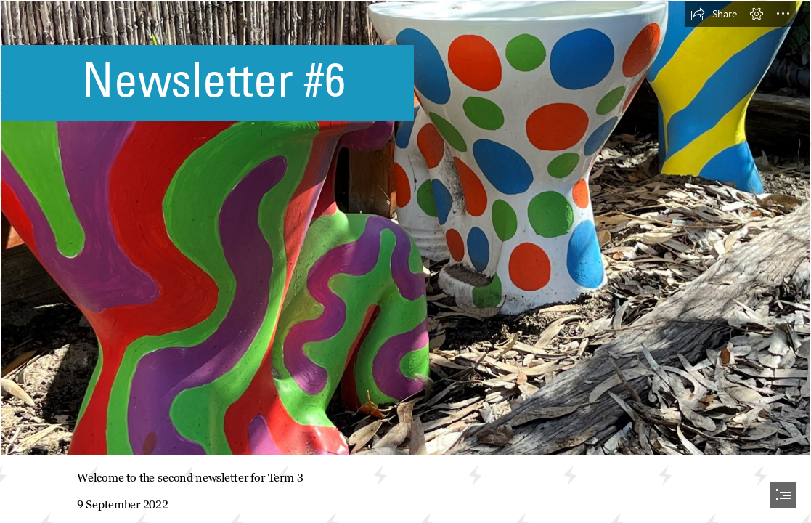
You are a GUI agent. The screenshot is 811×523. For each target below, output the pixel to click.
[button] (714, 14)
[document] (405, 261)
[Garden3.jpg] (405, 228)
